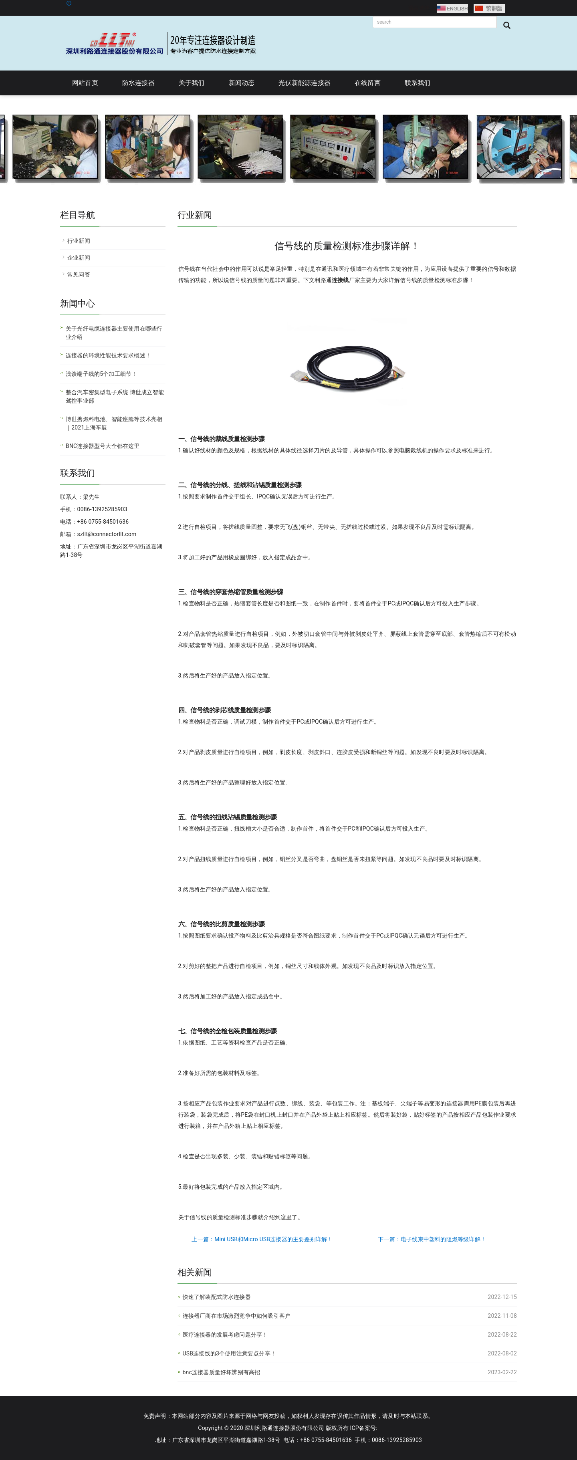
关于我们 (192, 83)
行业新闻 (78, 241)
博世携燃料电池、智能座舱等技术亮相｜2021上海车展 (114, 423)
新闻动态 (242, 83)
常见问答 (78, 274)
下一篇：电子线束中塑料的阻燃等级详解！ (432, 1239)
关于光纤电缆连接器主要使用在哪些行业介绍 (114, 332)
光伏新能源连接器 (304, 83)
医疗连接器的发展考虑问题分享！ (225, 1334)
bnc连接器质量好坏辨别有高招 (221, 1372)
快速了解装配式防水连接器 (217, 1297)
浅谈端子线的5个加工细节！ (101, 374)
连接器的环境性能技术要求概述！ (108, 355)
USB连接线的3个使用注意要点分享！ (229, 1353)
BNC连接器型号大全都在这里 (103, 446)
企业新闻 (78, 257)
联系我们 (418, 83)
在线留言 (368, 83)
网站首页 (85, 83)
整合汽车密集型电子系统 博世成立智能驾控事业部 (115, 396)
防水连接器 (138, 83)
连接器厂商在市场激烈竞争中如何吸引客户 (237, 1316)
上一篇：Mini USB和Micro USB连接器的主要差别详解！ (262, 1239)
